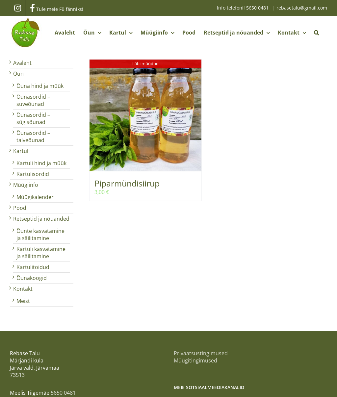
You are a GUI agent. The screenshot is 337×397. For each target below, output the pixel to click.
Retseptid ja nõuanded (41, 218)
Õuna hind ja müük (40, 85)
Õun (18, 73)
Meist (23, 301)
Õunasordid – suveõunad (33, 100)
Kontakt (23, 288)
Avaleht (22, 62)
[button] (316, 32)
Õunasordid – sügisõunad (33, 118)
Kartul (20, 151)
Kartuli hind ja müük (41, 163)
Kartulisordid (32, 174)
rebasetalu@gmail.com (301, 8)
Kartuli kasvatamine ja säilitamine (40, 252)
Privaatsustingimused (201, 353)
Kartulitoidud (32, 267)
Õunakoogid (31, 278)
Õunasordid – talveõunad (33, 136)
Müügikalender (35, 197)
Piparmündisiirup (127, 183)
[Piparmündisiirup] (145, 115)
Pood (19, 207)
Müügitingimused (195, 360)
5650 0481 (258, 8)
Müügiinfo (25, 184)
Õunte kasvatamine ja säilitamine (40, 234)
